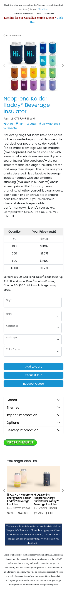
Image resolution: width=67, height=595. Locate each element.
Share (9, 124)
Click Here (43, 9)
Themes (12, 407)
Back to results (12, 35)
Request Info (33, 375)
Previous (4, 66)
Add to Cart (33, 367)
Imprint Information (21, 415)
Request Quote (33, 384)
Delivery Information (22, 430)
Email (31, 124)
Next (62, 66)
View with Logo (49, 124)
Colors (11, 400)
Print (20, 124)
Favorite (10, 128)
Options (12, 422)
